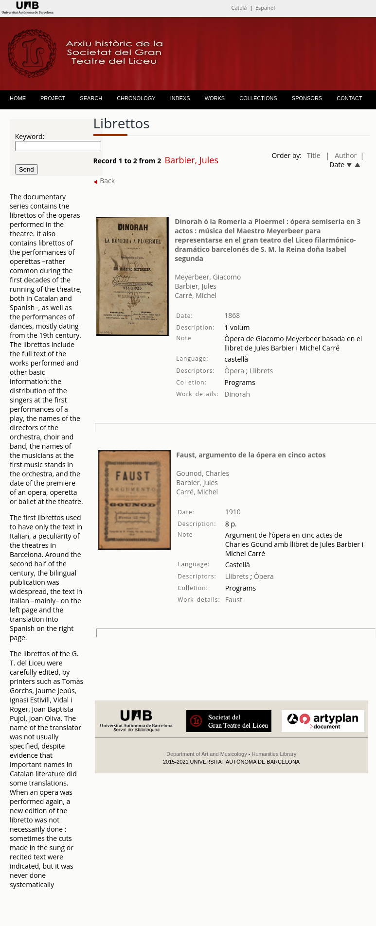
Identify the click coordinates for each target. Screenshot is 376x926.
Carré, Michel (195, 295)
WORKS (215, 98)
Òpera (234, 370)
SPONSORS (307, 98)
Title (314, 155)
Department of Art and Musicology (206, 754)
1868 (232, 315)
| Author (341, 155)
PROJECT (52, 98)
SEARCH (91, 98)
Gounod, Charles (202, 473)
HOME (18, 98)
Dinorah (237, 394)
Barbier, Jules (195, 286)
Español (265, 7)
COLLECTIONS (258, 98)
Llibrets (260, 370)
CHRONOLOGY (136, 98)
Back (104, 180)
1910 (233, 511)
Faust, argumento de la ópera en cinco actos (251, 454)
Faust (233, 599)
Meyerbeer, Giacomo (208, 276)
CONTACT (349, 98)
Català (239, 7)
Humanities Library (273, 754)
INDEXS (180, 98)
